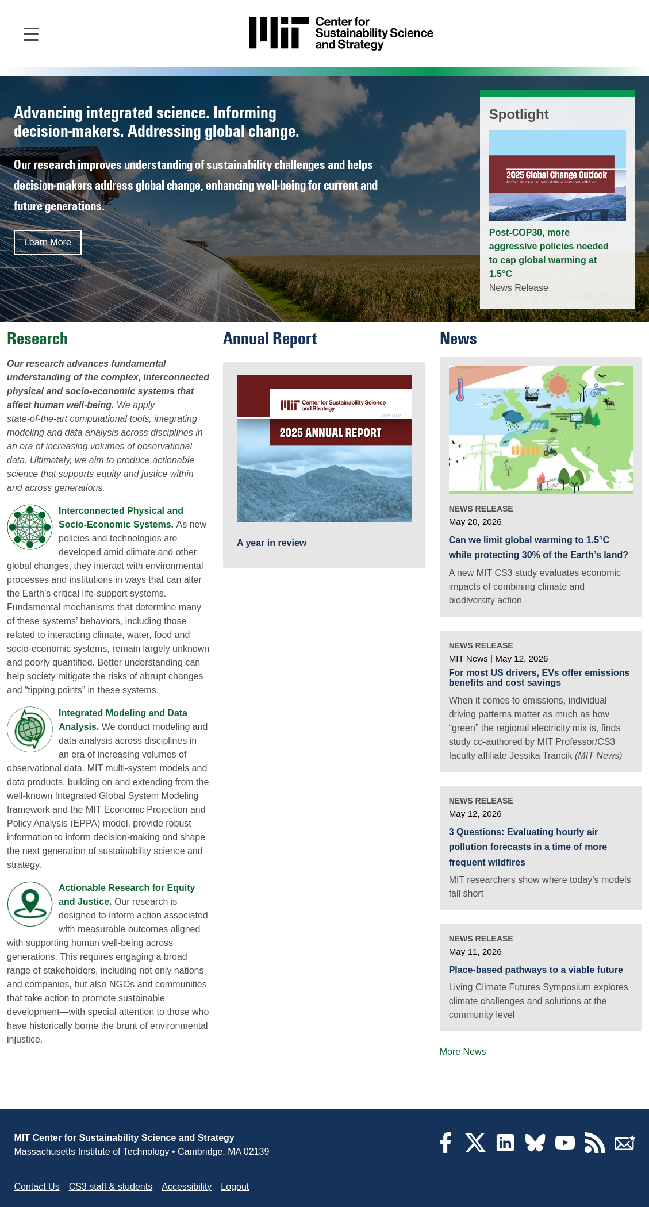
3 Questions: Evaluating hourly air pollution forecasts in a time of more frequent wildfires (528, 847)
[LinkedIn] (505, 1150)
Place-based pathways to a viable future (536, 970)
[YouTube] (565, 1150)
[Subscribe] (625, 1150)
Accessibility (187, 1186)
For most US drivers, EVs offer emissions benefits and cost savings (539, 678)
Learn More (47, 242)
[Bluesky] (535, 1150)
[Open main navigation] (31, 33)
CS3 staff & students (111, 1186)
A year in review (271, 543)
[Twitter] (475, 1150)
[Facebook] (445, 1150)
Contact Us (37, 1186)
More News (463, 1051)
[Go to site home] (341, 34)
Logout (235, 1186)
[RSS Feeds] (595, 1150)
